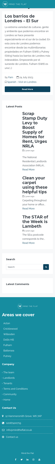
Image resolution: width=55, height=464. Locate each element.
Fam (10, 77)
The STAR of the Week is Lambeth (35, 222)
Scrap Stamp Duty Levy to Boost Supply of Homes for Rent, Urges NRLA (34, 129)
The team (8, 372)
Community (10, 394)
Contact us (12, 436)
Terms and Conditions (15, 388)
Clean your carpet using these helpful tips (34, 185)
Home (6, 399)
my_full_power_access (32, 154)
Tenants (7, 383)
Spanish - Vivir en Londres (21, 81)
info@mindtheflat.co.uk (19, 430)
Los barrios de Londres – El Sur (21, 18)
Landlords (9, 377)
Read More (27, 89)
